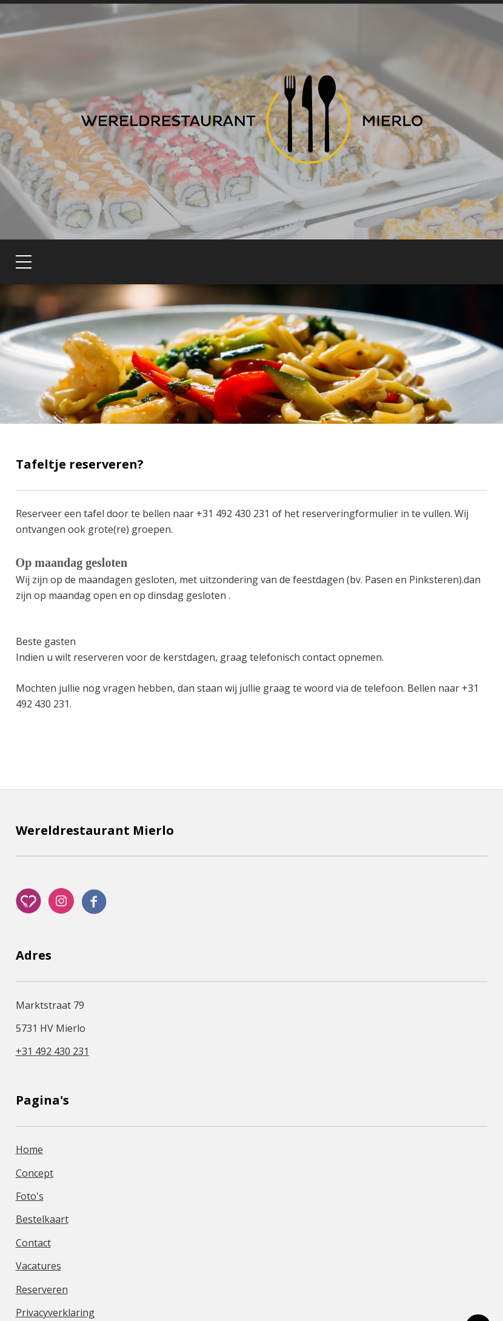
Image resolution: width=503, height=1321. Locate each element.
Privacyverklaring (55, 1312)
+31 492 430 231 (52, 1051)
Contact (33, 1242)
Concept (34, 1173)
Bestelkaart (42, 1219)
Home (29, 1149)
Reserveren (42, 1289)
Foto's (30, 1196)
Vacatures (38, 1266)
